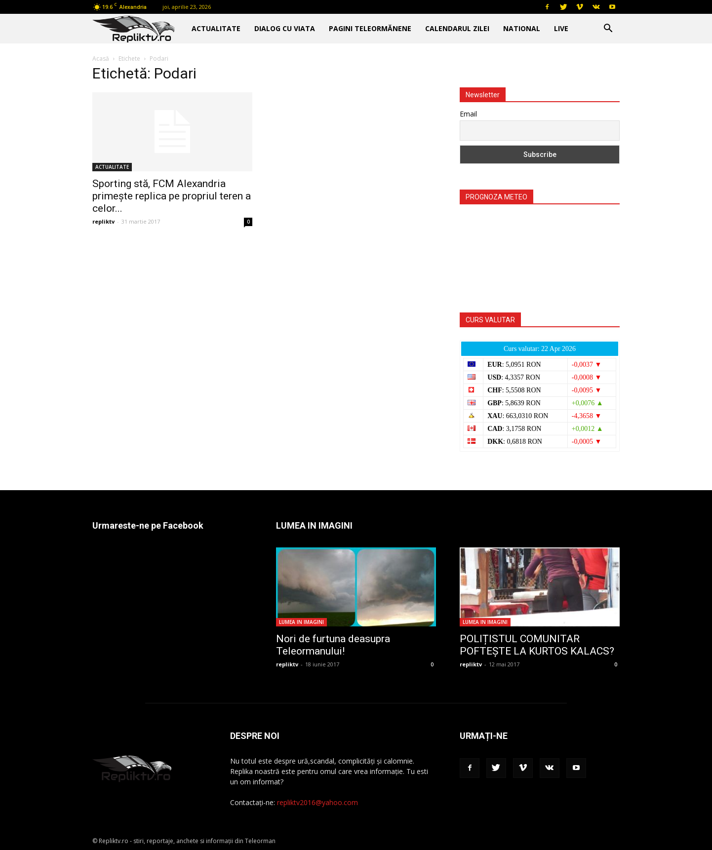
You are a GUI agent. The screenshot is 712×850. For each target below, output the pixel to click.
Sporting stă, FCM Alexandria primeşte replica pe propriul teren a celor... (171, 196)
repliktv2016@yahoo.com (317, 802)
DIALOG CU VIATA (284, 28)
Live (561, 28)
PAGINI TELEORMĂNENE (370, 28)
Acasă (100, 58)
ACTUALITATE (216, 28)
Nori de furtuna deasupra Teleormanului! (333, 645)
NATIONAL (521, 28)
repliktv (103, 221)
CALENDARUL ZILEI (457, 28)
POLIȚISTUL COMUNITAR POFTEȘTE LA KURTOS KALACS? (537, 645)
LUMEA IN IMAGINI (301, 621)
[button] (608, 29)
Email (468, 113)
